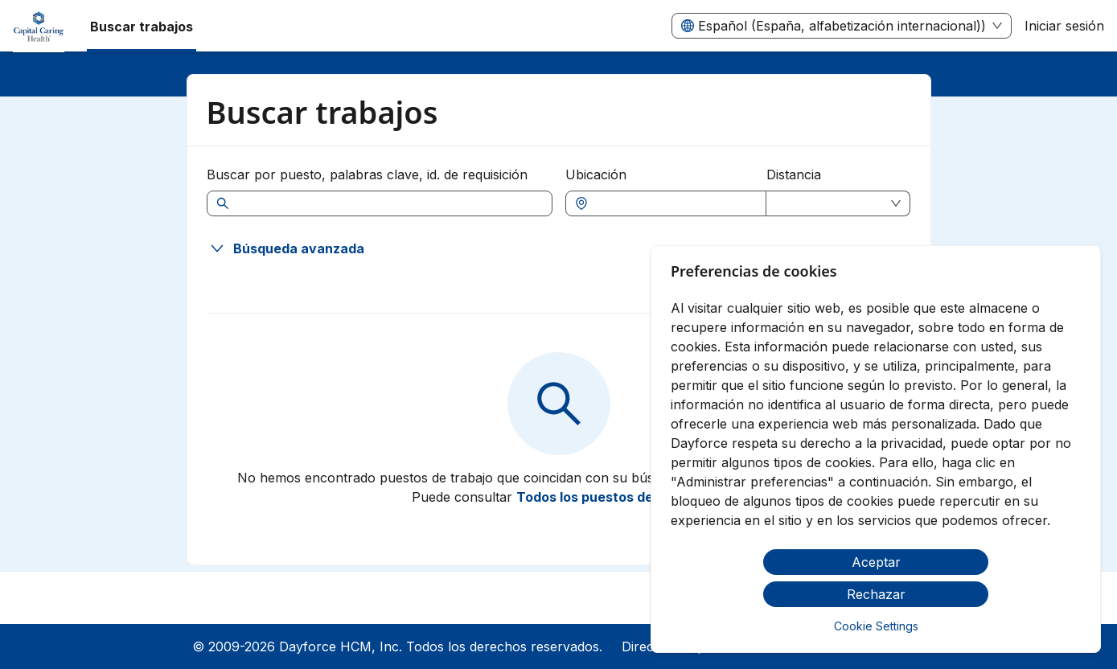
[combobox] (674, 203)
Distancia (793, 174)
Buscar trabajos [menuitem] (141, 26)
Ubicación (595, 174)
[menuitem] (38, 26)
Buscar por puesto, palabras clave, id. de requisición (367, 174)
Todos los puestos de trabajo (609, 497)
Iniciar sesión (1064, 26)
